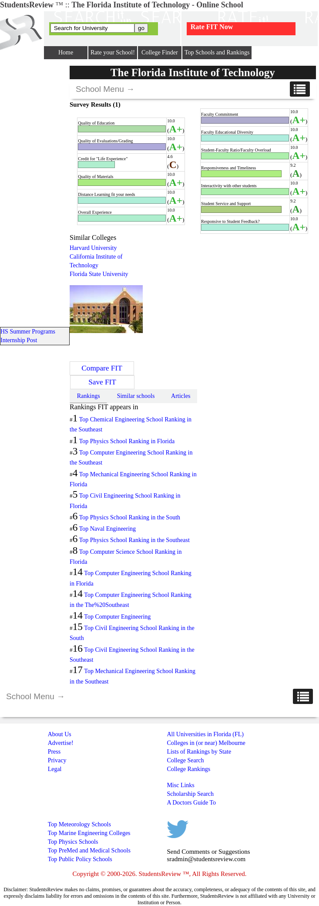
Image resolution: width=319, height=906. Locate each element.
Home (65, 52)
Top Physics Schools (73, 842)
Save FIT (102, 382)
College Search (185, 760)
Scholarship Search (190, 794)
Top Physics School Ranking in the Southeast (134, 540)
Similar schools (136, 396)
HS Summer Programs (27, 331)
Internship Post (18, 340)
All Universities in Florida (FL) (205, 734)
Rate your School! (113, 52)
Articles (180, 396)
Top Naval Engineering (107, 528)
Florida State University (99, 274)
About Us (59, 734)
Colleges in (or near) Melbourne (206, 743)
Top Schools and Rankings (217, 52)
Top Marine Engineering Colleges (89, 833)
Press (54, 751)
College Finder (159, 52)
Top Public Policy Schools (80, 859)
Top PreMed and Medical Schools (89, 850)
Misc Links (180, 785)
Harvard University (93, 248)
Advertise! (61, 743)
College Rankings (188, 769)
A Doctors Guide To (191, 802)
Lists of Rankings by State (199, 751)
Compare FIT (101, 368)
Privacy (57, 760)
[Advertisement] (217, 295)
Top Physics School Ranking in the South (129, 517)
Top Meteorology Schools (79, 824)
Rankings (88, 396)
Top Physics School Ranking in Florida (127, 441)
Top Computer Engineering (117, 616)
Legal (55, 769)
